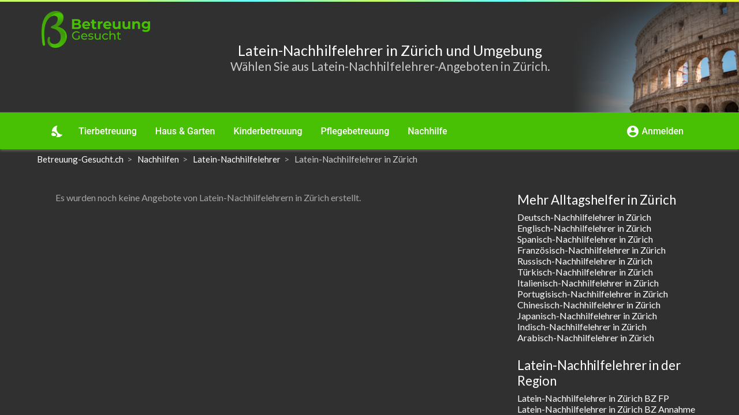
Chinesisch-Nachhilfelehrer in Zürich (588, 304)
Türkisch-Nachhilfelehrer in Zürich (585, 271)
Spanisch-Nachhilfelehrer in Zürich (585, 238)
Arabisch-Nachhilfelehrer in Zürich (585, 337)
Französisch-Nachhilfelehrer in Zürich (591, 249)
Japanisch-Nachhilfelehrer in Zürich (587, 315)
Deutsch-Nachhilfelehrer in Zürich (584, 217)
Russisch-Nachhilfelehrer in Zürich (584, 260)
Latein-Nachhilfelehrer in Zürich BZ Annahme (606, 408)
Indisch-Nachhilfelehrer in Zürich (582, 326)
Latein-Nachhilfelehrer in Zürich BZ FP (593, 398)
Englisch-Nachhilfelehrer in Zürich (584, 227)
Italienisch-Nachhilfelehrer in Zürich (588, 282)
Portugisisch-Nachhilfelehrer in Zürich (592, 293)
